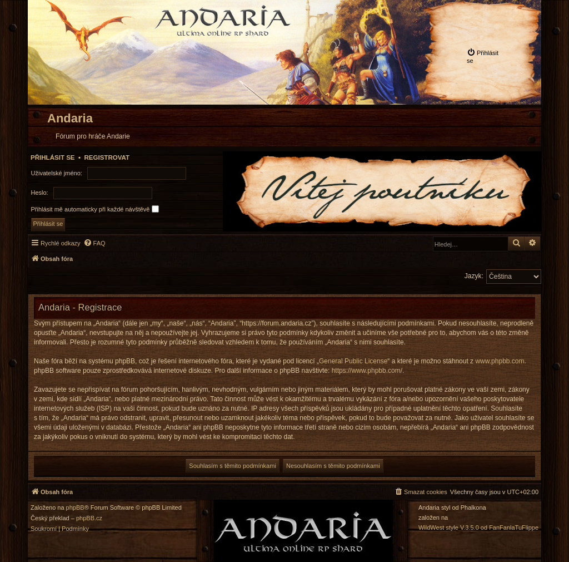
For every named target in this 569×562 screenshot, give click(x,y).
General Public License (353, 361)
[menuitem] (484, 56)
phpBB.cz (89, 518)
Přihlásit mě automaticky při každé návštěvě (95, 209)
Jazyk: (474, 276)
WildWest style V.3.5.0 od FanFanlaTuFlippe (478, 527)
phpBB (75, 507)
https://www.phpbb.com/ (367, 370)
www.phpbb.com (499, 361)
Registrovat (106, 157)
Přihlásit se (53, 157)
